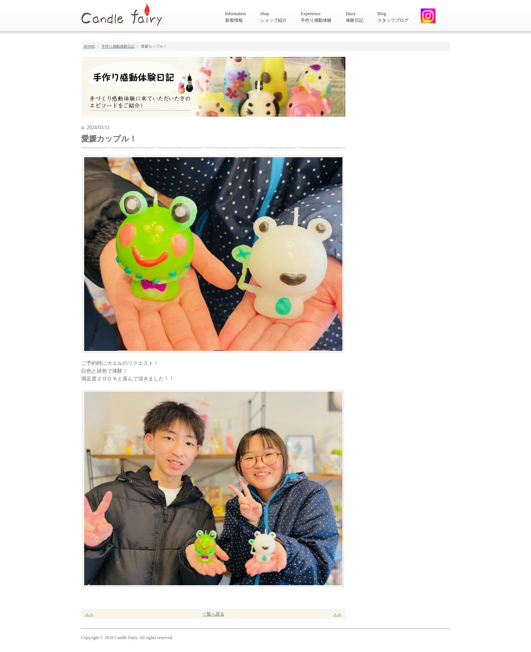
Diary (354, 17)
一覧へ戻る (213, 614)
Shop (273, 17)
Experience (316, 17)
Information (235, 17)
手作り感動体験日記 (118, 46)
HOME (89, 46)
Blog (392, 17)
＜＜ (89, 614)
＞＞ (337, 614)
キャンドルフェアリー (125, 15)
